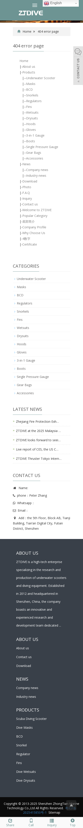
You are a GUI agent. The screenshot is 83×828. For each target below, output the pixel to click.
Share (10, 822)
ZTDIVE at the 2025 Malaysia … (38, 431)
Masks (30, 84)
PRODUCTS (27, 710)
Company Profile (34, 227)
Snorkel (21, 745)
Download (29, 181)
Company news (37, 170)
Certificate (29, 244)
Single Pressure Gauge (42, 147)
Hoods (31, 124)
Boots (30, 141)
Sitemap (54, 812)
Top (72, 822)
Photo (26, 187)
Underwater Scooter (40, 78)
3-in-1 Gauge (35, 135)
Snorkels (32, 95)
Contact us (30, 204)
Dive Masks (24, 727)
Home (27, 31)
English (53, 3)
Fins (29, 107)
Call (31, 822)
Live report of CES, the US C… (37, 449)
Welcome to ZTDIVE (37, 210)
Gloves (31, 130)
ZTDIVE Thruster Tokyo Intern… (39, 458)
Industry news (26, 697)
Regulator (23, 754)
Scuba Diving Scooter (31, 719)
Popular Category (34, 216)
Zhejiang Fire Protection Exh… (37, 421)
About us (28, 66)
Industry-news (36, 175)
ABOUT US (27, 639)
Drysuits (32, 118)
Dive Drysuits (25, 780)
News (26, 164)
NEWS (22, 679)
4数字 (26, 239)
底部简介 (28, 221)
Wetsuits (32, 112)
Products (28, 72)
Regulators (34, 101)
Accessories (34, 158)
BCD (29, 89)
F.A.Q (26, 193)
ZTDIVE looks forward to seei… (38, 440)
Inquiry (27, 198)
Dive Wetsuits (26, 772)
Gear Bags (33, 152)
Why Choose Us (33, 233)
